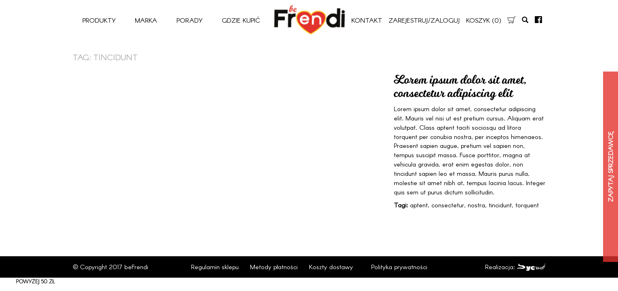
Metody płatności (274, 266)
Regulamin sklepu (215, 266)
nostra (476, 205)
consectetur (447, 205)
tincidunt (500, 205)
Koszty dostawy (331, 266)
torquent (527, 205)
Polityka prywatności (399, 266)
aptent (419, 205)
